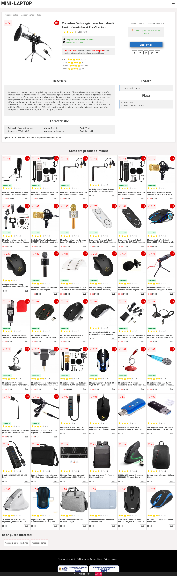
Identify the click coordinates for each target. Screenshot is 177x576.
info (26, 198)
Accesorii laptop (11, 15)
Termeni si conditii (66, 559)
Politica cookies (110, 559)
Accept (98, 573)
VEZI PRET (146, 44)
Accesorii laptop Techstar (31, 15)
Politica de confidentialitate (89, 559)
